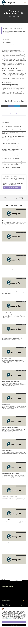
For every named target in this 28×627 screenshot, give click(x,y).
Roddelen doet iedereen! (6, 404)
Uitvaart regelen (15, 113)
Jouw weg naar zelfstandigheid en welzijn (10, 155)
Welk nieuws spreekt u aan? (6, 358)
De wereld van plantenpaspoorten (7, 565)
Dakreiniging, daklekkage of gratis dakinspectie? (10, 427)
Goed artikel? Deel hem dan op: (9, 44)
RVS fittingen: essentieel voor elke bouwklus (11, 143)
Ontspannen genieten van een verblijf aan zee (11, 126)
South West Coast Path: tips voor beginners (11, 153)
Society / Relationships (14, 16)
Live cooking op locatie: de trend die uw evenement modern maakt (12, 133)
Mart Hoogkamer (7, 597)
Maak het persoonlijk (7, 42)
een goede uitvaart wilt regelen (9, 58)
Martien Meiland (6, 596)
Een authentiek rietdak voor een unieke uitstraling (10, 473)
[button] (25, 609)
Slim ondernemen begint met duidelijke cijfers (11, 158)
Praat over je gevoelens (7, 41)
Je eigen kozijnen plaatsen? (6, 519)
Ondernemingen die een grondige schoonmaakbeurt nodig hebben (13, 312)
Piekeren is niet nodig (5, 335)
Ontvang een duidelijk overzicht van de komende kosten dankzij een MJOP (13, 220)
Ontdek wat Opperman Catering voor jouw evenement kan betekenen (13, 146)
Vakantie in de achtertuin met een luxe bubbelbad (10, 381)
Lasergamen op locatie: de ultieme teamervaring (12, 161)
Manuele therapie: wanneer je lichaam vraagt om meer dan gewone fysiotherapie (14, 140)
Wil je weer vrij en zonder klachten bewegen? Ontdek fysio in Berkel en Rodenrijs (13, 137)
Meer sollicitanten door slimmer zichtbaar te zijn (12, 169)
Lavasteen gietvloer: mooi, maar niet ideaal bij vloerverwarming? (11, 130)
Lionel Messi (18, 597)
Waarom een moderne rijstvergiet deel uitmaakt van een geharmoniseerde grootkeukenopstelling (13, 164)
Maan (17, 596)
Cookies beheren (14, 625)
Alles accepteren (14, 622)
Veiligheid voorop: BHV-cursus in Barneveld (11, 167)
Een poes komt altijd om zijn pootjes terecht (9, 496)
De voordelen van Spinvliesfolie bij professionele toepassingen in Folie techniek (12, 150)
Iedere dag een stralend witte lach (7, 542)
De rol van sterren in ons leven (7, 450)
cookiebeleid (9, 618)
